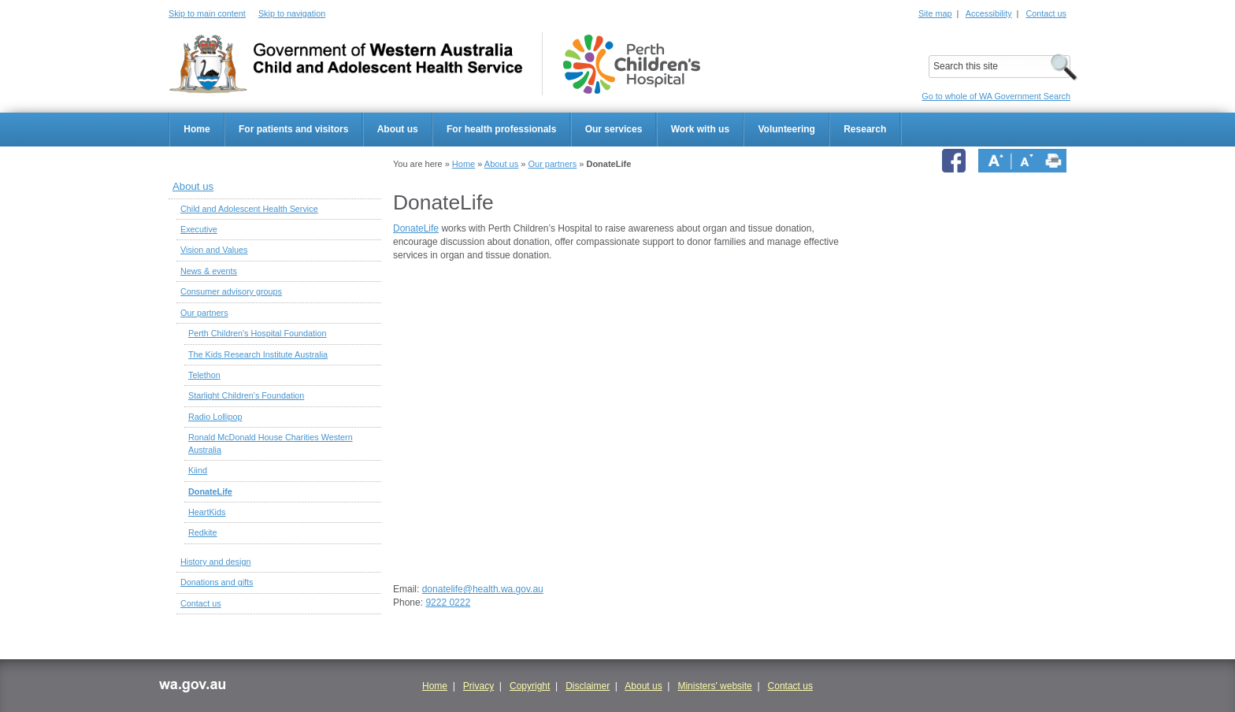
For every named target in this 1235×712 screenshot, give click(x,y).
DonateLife (210, 491)
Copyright (530, 686)
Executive (198, 229)
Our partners (552, 164)
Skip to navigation (291, 13)
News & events (208, 271)
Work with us (700, 129)
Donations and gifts (216, 582)
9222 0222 (447, 602)
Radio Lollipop (215, 416)
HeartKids (206, 512)
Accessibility (989, 13)
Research (865, 129)
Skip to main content (207, 13)
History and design (215, 561)
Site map (935, 13)
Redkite (202, 532)
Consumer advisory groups (231, 291)
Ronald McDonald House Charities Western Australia (270, 443)
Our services (614, 129)
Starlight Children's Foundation (246, 395)
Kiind (197, 470)
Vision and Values (213, 249)
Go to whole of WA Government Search (996, 96)
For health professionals (501, 129)
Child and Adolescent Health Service (249, 208)
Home (197, 129)
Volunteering (786, 129)
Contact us (1045, 13)
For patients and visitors (293, 129)
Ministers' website (714, 686)
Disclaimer (588, 686)
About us (397, 129)
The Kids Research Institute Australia (258, 354)
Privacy (478, 686)
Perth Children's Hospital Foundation (257, 333)
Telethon (204, 375)
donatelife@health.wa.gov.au (482, 589)
